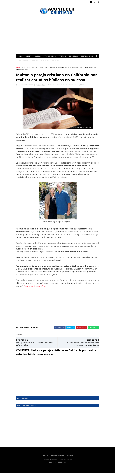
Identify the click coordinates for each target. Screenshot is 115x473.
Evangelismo (49, 56)
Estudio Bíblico (44, 67)
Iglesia (37, 56)
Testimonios (87, 56)
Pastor (62, 56)
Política (45, 61)
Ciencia (35, 61)
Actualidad (23, 61)
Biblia (28, 56)
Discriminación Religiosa (29, 67)
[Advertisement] (57, 34)
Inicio (20, 56)
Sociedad (73, 56)
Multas (52, 67)
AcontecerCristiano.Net (35, 286)
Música (55, 61)
